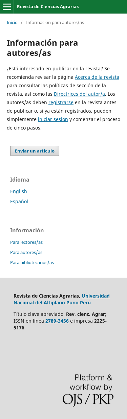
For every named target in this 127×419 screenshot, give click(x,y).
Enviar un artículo (35, 151)
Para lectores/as (26, 242)
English (18, 191)
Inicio (12, 22)
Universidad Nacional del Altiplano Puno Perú (62, 299)
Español (19, 201)
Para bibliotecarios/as (32, 262)
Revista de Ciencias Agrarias (48, 6)
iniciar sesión (53, 119)
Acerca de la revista (97, 77)
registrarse (60, 102)
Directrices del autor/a (79, 94)
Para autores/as (26, 252)
